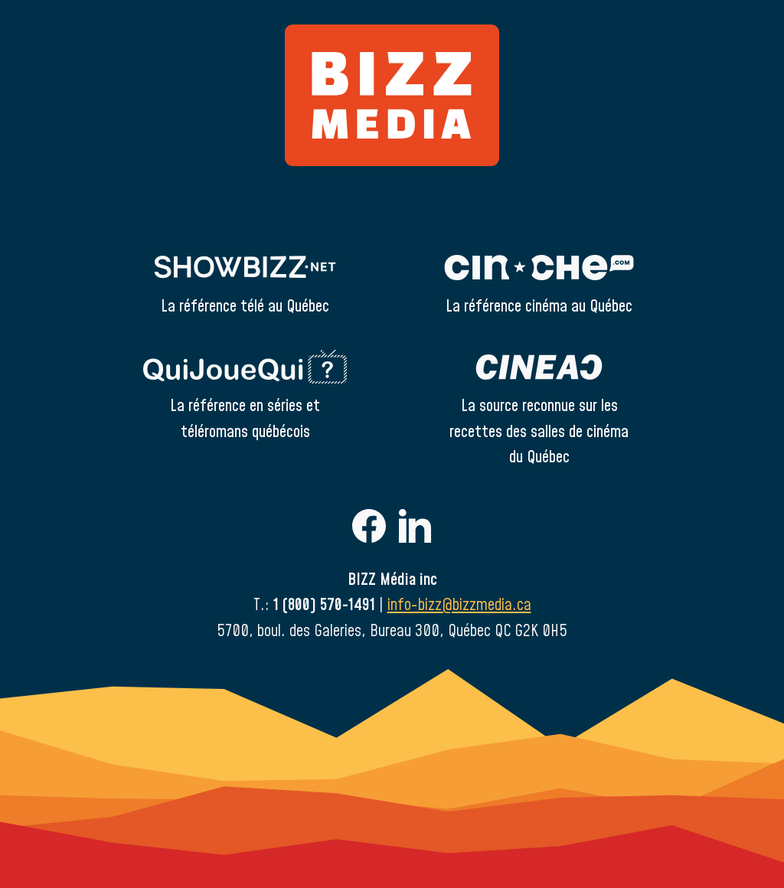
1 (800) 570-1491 (324, 605)
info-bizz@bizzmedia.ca (459, 605)
